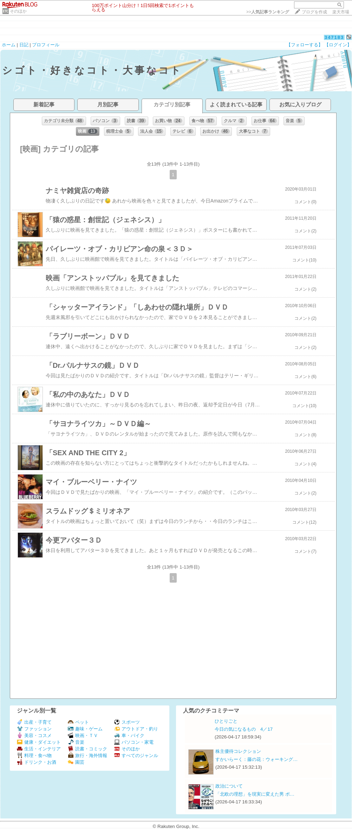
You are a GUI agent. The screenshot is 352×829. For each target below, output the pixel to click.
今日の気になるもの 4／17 (244, 729)
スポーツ (127, 722)
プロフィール (45, 44)
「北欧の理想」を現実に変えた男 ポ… (254, 794)
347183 (334, 37)
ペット (78, 722)
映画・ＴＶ (83, 735)
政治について (229, 786)
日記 (23, 44)
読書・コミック (87, 748)
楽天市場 (340, 11)
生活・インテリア (39, 748)
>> (267, 11)
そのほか (18, 11)
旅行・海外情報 (87, 755)
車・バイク (129, 735)
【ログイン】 (338, 44)
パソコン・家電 (134, 742)
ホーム (8, 44)
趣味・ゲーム (85, 728)
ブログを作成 (314, 11)
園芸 (76, 762)
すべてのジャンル (136, 755)
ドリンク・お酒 (36, 762)
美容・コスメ (34, 735)
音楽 (76, 742)
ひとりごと (226, 721)
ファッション (34, 728)
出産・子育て (34, 722)
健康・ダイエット (39, 742)
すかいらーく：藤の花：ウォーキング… (256, 759)
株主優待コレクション (238, 751)
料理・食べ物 (34, 755)
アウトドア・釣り (136, 728)
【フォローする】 (304, 44)
